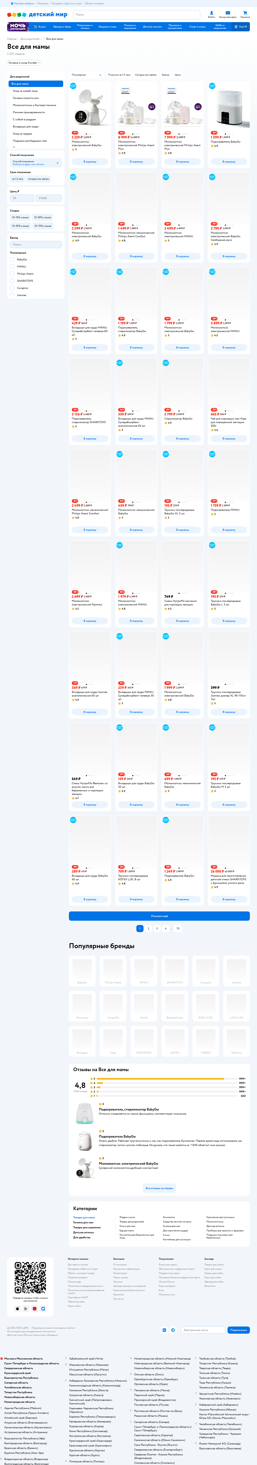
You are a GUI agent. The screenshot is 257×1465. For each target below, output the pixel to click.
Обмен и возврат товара (81, 1273)
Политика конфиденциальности (85, 1285)
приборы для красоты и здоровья (224, 1230)
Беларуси (52, 1335)
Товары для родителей (132, 1221)
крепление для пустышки (220, 1217)
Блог (161, 1290)
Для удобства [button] (81, 1237)
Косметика (169, 1217)
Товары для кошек (214, 1264)
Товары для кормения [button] (87, 1227)
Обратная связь (76, 1301)
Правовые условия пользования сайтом (53, 1327)
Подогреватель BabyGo (117, 1136)
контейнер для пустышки (177, 1239)
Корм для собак (212, 1277)
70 (178, 928)
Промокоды (74, 1281)
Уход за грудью (22, 133)
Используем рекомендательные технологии (31, 1331)
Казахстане (39, 1335)
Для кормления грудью (175, 1230)
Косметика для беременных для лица (137, 1236)
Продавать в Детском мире (83, 1268)
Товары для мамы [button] (84, 1217)
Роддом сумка (127, 1217)
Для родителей (29, 39)
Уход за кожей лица (25, 91)
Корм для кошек (213, 1268)
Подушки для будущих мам (30, 141)
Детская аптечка (215, 1226)
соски (166, 1235)
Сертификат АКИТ (78, 1297)
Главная (11, 39)
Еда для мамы (127, 1230)
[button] (240, 26)
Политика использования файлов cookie (86, 1292)
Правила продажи (77, 1277)
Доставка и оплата (78, 1264)
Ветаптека (209, 1285)
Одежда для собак (214, 1281)
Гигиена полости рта (26, 98)
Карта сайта (74, 1305)
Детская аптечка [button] (83, 1232)
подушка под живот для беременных (219, 1236)
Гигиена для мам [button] (83, 1222)
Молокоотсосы (214, 1221)
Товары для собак (213, 1273)
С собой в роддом (24, 119)
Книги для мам (127, 1226)
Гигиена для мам (171, 1226)
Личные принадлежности (29, 112)
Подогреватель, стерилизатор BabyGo (129, 1109)
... (171, 928)
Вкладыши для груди (26, 126)
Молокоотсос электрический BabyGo (128, 1163)
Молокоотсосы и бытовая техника (34, 105)
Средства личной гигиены (177, 1221)
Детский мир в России (19, 1335)
